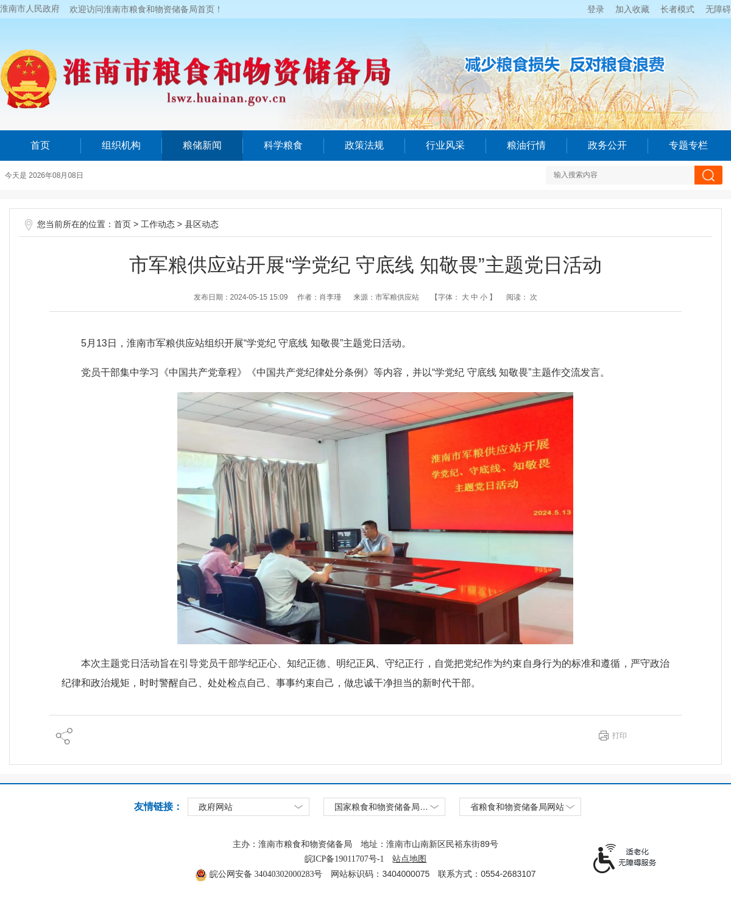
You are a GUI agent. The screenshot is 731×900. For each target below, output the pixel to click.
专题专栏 (688, 145)
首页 (40, 145)
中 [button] (473, 297)
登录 (595, 9)
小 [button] (483, 297)
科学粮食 (283, 145)
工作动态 (158, 224)
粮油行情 (526, 145)
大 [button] (464, 297)
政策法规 (364, 145)
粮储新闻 (202, 145)
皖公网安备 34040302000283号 (258, 874)
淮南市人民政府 (30, 8)
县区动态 (202, 224)
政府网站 (216, 807)
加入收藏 (632, 9)
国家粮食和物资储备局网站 (385, 807)
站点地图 (409, 858)
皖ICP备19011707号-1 (344, 858)
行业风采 (445, 145)
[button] (677, 9)
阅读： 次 (521, 297)
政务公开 (607, 145)
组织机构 (121, 145)
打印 (619, 735)
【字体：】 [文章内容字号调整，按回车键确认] (463, 297)
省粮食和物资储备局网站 (517, 807)
